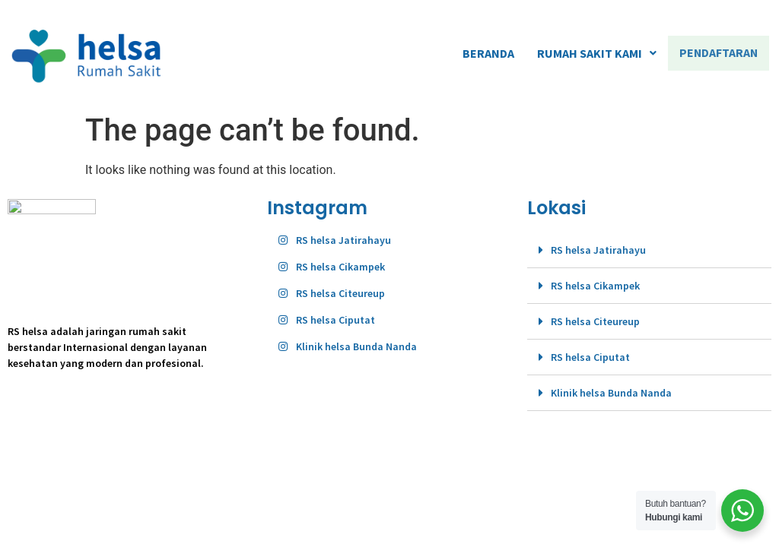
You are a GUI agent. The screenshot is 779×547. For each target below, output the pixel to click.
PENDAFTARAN (720, 53)
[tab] (649, 250)
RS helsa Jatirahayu (598, 250)
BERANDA (491, 53)
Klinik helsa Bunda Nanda (611, 393)
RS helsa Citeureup (595, 321)
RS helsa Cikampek (595, 285)
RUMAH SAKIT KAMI (599, 53)
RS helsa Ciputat (590, 357)
